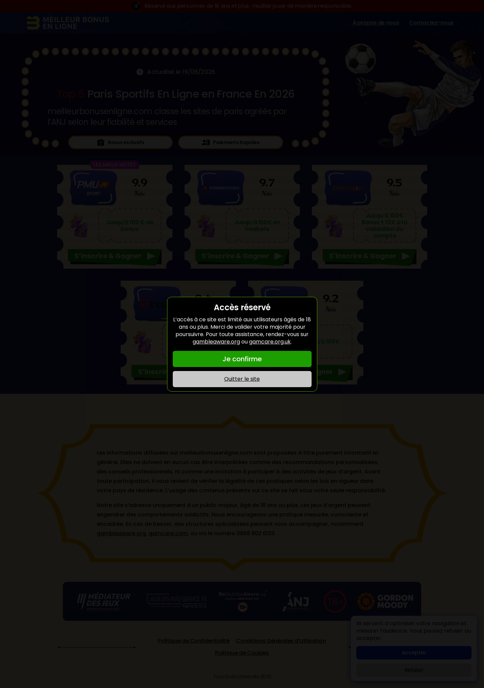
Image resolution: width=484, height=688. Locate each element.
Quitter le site (242, 379)
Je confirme (242, 359)
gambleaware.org (216, 342)
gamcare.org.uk (270, 342)
